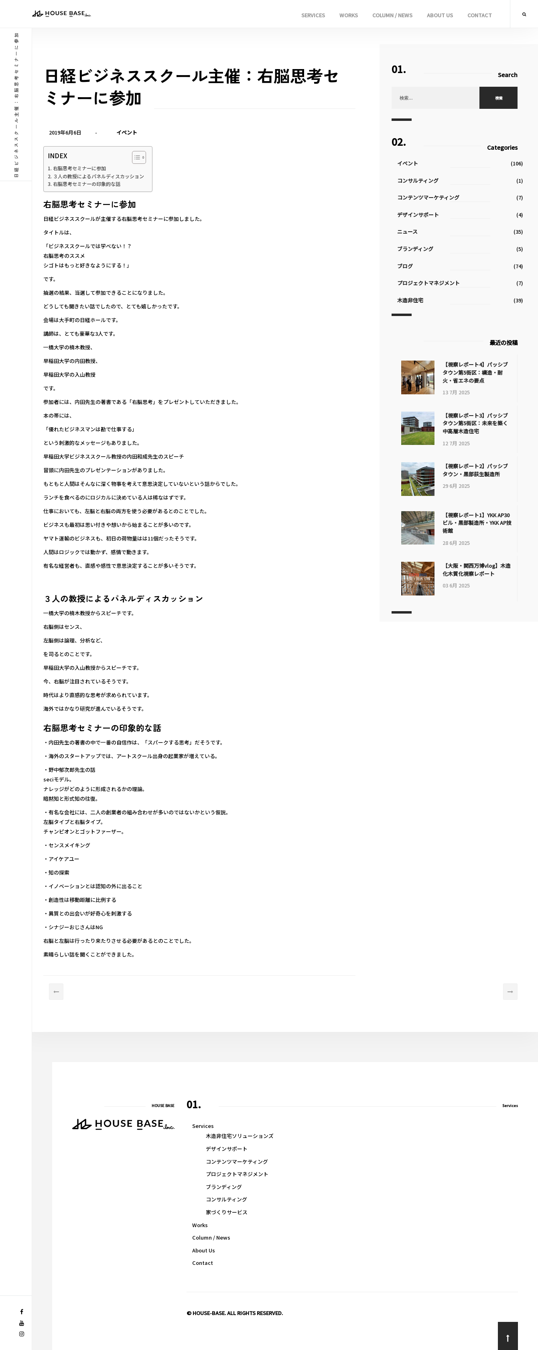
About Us (440, 15)
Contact (479, 15)
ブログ (408, 266)
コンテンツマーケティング (431, 197)
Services (313, 15)
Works (348, 15)
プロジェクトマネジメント (431, 283)
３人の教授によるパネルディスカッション (111, 177)
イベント (135, 132)
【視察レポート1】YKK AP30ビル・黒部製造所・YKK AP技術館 (478, 522)
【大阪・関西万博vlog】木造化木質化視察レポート (479, 569)
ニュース (410, 231)
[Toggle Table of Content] (151, 158)
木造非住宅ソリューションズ (240, 1136)
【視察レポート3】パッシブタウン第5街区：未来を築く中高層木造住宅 (477, 423)
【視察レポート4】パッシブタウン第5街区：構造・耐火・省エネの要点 (477, 372)
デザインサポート (421, 214)
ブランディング (418, 249)
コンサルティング (421, 180)
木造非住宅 (413, 300)
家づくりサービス (227, 1212)
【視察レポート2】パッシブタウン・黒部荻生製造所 (477, 470)
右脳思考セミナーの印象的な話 (98, 185)
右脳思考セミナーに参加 (90, 169)
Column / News (392, 15)
